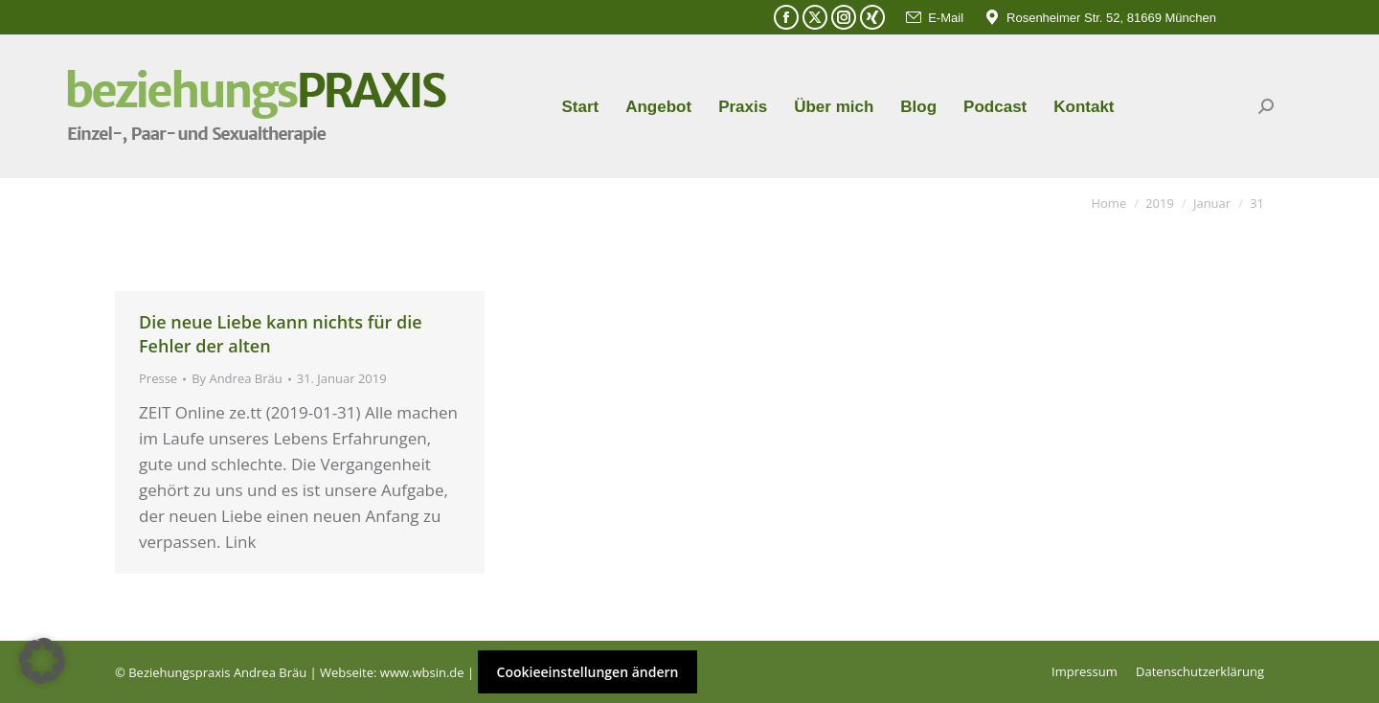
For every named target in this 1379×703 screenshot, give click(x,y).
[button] (42, 661)
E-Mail (933, 18)
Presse (158, 378)
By (237, 378)
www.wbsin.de (422, 672)
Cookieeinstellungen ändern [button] (588, 672)
